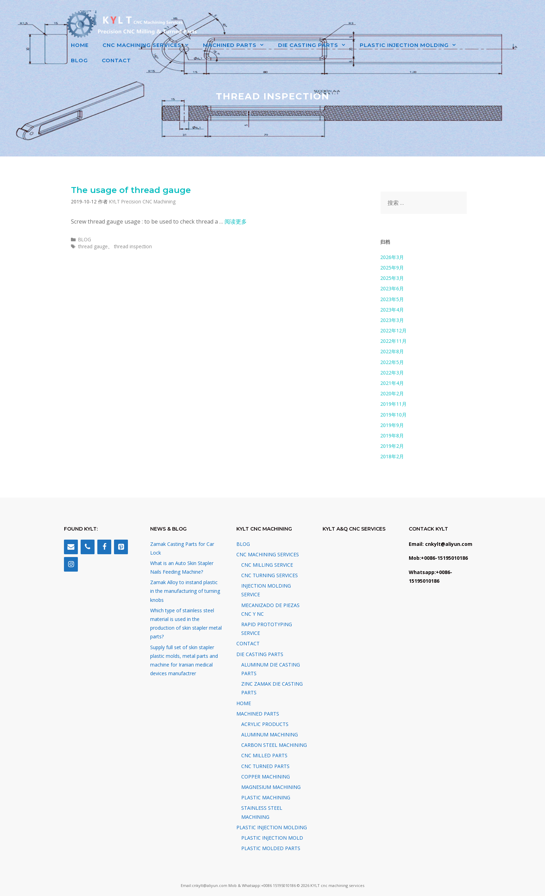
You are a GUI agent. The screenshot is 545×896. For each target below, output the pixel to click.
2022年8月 (392, 351)
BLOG (79, 60)
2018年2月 (392, 456)
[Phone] (88, 547)
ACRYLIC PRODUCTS (264, 724)
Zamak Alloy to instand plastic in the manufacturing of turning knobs (185, 591)
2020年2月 (392, 393)
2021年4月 (392, 383)
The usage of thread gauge (131, 190)
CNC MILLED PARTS (264, 755)
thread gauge (93, 246)
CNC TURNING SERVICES (269, 575)
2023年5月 (392, 299)
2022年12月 (393, 330)
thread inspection (133, 246)
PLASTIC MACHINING (265, 797)
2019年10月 (393, 414)
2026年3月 (392, 257)
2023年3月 (392, 320)
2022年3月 (392, 372)
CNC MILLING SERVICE (267, 565)
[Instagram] (71, 564)
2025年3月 (392, 278)
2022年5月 (392, 362)
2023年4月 (392, 309)
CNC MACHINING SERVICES (149, 45)
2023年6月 (392, 288)
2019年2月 (392, 446)
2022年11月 (393, 341)
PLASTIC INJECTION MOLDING (411, 45)
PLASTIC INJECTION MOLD (272, 837)
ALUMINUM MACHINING (269, 734)
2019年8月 (392, 435)
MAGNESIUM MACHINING (271, 787)
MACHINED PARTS (237, 45)
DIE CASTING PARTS (315, 45)
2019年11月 (393, 404)
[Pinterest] (121, 547)
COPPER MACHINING (265, 776)
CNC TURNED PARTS (265, 766)
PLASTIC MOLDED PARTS (270, 848)
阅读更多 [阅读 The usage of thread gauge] (236, 221)
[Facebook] (104, 547)
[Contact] (71, 547)
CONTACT (116, 60)
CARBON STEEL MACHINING (274, 745)
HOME (80, 45)
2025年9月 (392, 267)
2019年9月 (392, 425)
